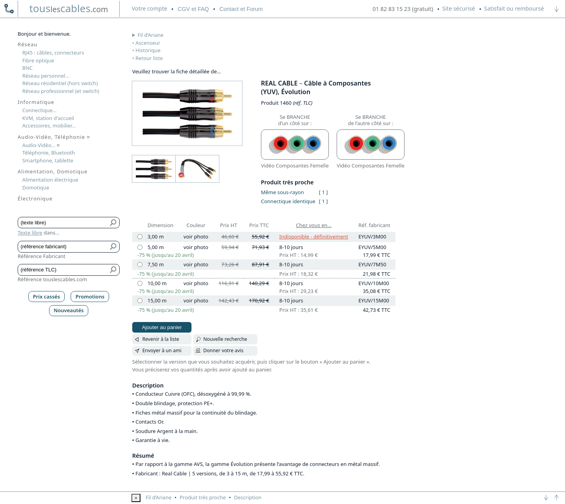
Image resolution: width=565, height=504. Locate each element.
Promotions (90, 296)
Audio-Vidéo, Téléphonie (54, 136)
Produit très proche (203, 497)
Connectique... (39, 110)
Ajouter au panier (162, 327)
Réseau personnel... (45, 75)
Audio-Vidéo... (41, 145)
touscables (68, 8)
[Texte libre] (63, 222)
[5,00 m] (139, 247)
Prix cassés (46, 296)
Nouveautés (69, 310)
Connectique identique (288, 201)
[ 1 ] (323, 192)
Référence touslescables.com (52, 279)
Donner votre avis (223, 350)
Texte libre (30, 232)
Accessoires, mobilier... (49, 125)
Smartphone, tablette (47, 160)
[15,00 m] (139, 300)
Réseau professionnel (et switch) (60, 91)
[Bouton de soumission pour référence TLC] (113, 269)
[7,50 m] (139, 264)
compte (149, 8)
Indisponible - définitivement (313, 236)
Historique (147, 50)
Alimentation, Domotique (52, 171)
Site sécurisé (458, 8)
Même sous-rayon (282, 192)
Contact (240, 9)
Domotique (35, 187)
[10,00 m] (139, 283)
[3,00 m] (139, 236)
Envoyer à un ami (162, 350)
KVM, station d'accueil (48, 118)
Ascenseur (147, 42)
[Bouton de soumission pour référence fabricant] (113, 246)
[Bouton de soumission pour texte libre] (113, 222)
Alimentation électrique (50, 179)
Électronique (35, 198)
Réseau (28, 44)
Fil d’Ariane (151, 34)
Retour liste (149, 58)
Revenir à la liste (160, 339)
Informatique (36, 102)
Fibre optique (38, 60)
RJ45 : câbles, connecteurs (53, 52)
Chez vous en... (314, 225)
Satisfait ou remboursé (514, 8)
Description (247, 497)
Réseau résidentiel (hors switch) (60, 83)
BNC (27, 67)
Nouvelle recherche (225, 339)
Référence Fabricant (42, 256)
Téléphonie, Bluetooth (48, 152)
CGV (193, 9)
